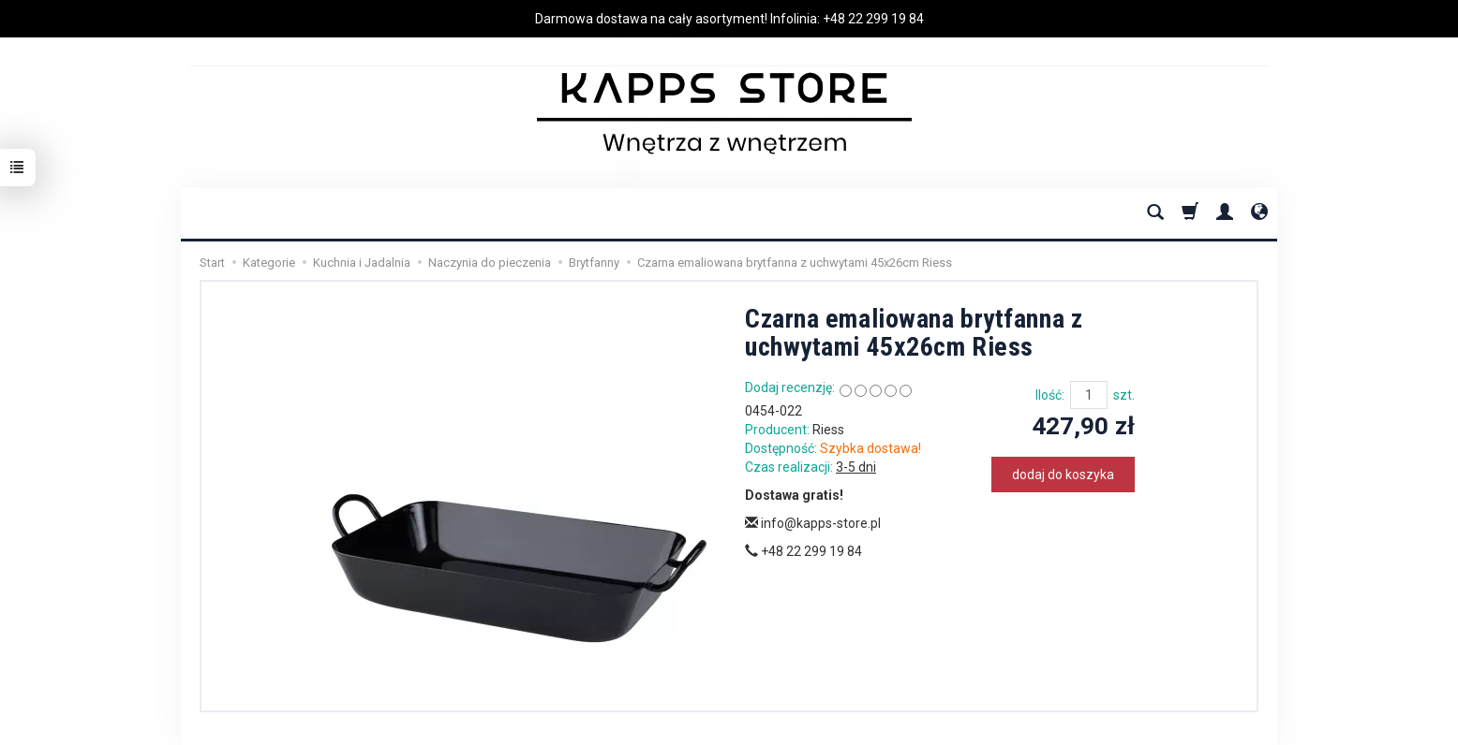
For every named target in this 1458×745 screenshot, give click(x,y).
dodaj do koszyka (1063, 474)
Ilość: (1049, 394)
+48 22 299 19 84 (873, 18)
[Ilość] (1089, 395)
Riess (828, 429)
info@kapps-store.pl (813, 523)
